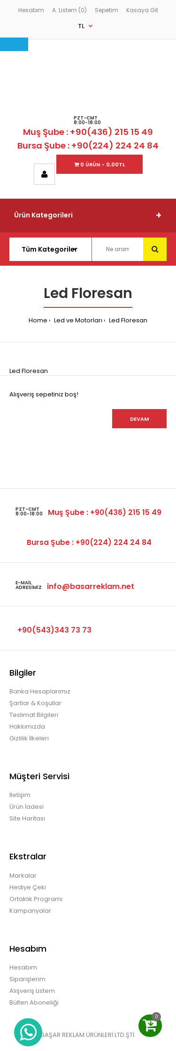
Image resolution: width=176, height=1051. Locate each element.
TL (81, 26)
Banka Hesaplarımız (39, 691)
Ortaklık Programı (35, 898)
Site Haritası (27, 818)
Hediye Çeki (27, 887)
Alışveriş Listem (32, 990)
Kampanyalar (30, 910)
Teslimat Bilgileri (33, 714)
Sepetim (106, 10)
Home (38, 320)
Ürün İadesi (26, 806)
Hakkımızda (27, 726)
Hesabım (31, 10)
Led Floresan (127, 320)
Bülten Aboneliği (34, 1002)
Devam (139, 419)
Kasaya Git (142, 10)
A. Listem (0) (69, 10)
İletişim (20, 794)
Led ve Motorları (77, 320)
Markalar (23, 875)
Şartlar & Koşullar (35, 703)
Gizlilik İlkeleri (29, 738)
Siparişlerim (27, 979)
